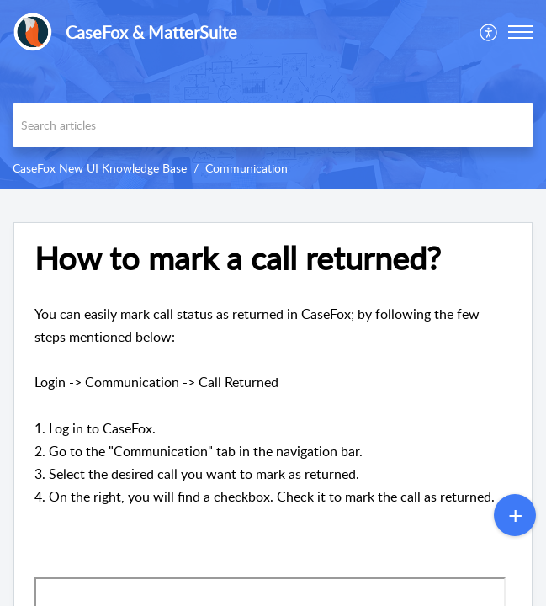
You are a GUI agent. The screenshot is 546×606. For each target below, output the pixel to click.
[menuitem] (489, 32)
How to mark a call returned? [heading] (237, 258)
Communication (246, 168)
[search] (273, 125)
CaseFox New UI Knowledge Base (100, 168)
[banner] (273, 94)
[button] (489, 32)
